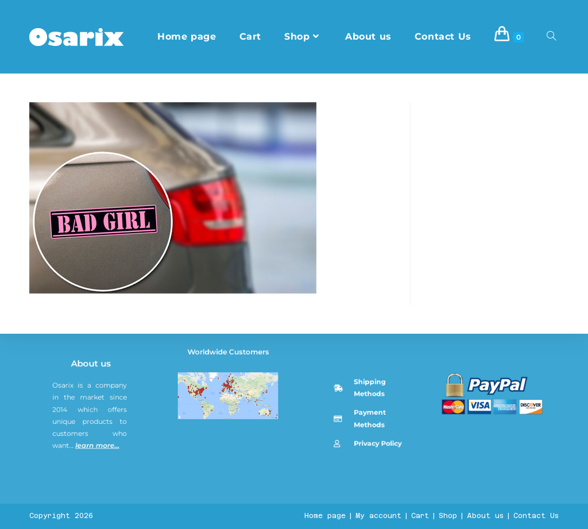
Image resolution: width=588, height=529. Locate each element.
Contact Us (536, 516)
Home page (325, 516)
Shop (448, 516)
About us (93, 445)
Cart (420, 516)
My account (378, 516)
